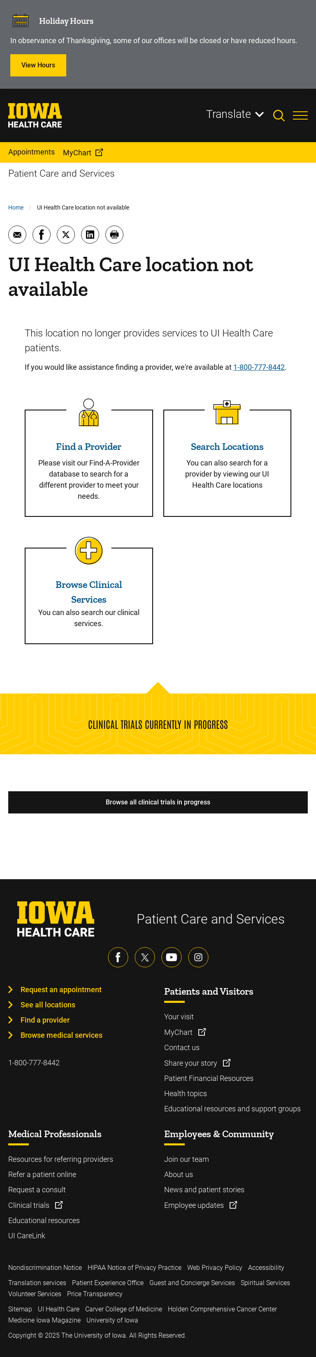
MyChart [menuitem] (77, 152)
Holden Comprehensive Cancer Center (222, 1309)
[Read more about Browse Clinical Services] (89, 550)
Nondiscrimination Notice (45, 1268)
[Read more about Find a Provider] (89, 412)
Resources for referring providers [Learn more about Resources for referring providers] (60, 1159)
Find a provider (45, 1020)
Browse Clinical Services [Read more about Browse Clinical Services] (89, 591)
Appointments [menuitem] (31, 151)
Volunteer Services (34, 1294)
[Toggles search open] (283, 115)
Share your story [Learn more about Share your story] (191, 1063)
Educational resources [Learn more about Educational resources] (44, 1220)
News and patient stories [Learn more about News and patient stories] (204, 1189)
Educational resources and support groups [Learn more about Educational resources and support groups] (232, 1108)
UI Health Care (58, 1309)
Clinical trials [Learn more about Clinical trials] (29, 1205)
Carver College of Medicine (123, 1309)
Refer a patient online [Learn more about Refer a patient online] (42, 1174)
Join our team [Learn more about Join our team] (186, 1159)
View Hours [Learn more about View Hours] (38, 65)
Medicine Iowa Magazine (44, 1320)
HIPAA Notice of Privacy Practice (134, 1268)
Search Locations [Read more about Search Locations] (227, 446)
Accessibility (266, 1268)
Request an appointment (61, 989)
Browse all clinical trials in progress (158, 802)
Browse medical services (61, 1035)
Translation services (37, 1283)
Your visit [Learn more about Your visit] (179, 1016)
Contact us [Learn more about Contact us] (182, 1047)
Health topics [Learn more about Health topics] (185, 1093)
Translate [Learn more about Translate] (228, 114)
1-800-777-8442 (259, 367)
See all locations (48, 1004)
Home (15, 207)
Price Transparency (95, 1294)
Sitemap (20, 1309)
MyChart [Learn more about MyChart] (179, 1032)
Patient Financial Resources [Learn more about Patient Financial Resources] (208, 1078)
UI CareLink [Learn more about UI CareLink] (26, 1235)
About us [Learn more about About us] (178, 1174)
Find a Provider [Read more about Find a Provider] (88, 446)
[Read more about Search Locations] (227, 412)
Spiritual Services (265, 1283)
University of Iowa (112, 1320)
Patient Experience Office (108, 1283)
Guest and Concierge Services (192, 1283)
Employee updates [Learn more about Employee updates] (194, 1205)
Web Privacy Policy (214, 1268)
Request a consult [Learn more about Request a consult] (37, 1189)
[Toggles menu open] (300, 115)
